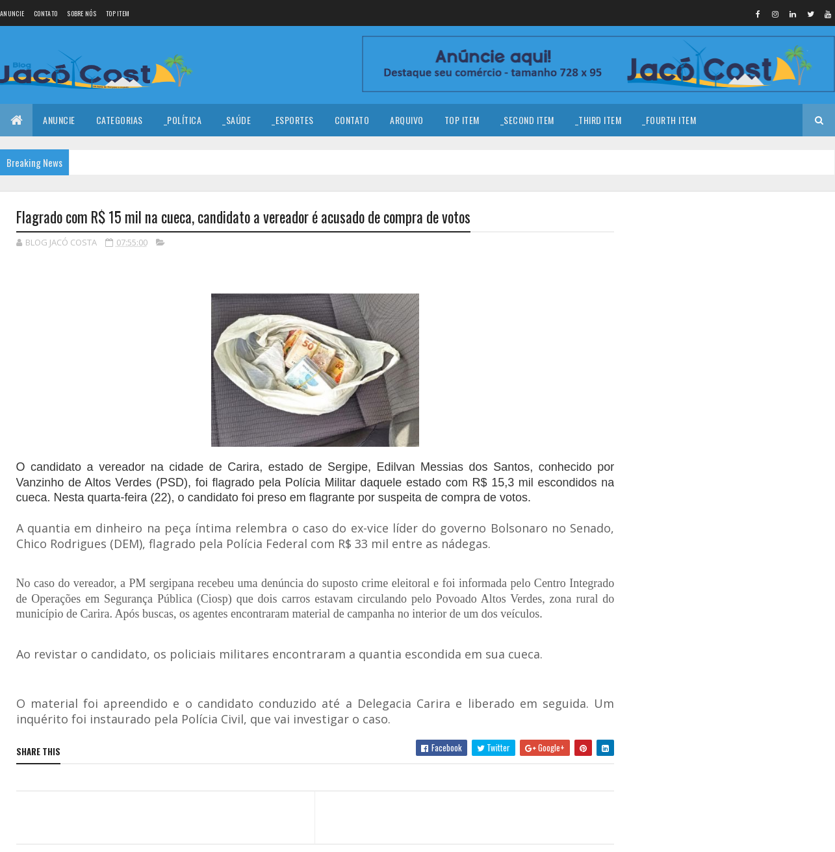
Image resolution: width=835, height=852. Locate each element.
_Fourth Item (669, 120)
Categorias (119, 120)
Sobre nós (81, 13)
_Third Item (598, 120)
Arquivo (407, 120)
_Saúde (236, 120)
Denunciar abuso (671, 579)
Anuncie (12, 13)
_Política (183, 120)
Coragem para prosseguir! (741, 246)
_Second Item (527, 120)
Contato (45, 13)
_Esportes (293, 120)
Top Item (117, 13)
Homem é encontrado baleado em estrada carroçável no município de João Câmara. (755, 390)
